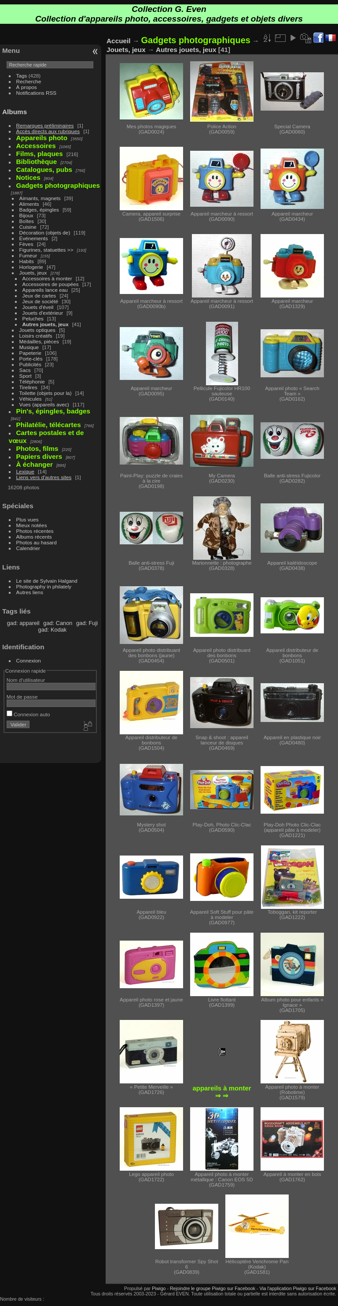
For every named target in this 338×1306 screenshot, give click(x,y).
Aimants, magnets (40, 198)
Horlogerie (31, 267)
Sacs (25, 370)
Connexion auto (28, 714)
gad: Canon (57, 623)
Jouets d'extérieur (42, 313)
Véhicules (30, 399)
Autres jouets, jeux (45, 324)
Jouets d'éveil (38, 307)
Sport (25, 376)
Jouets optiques (37, 330)
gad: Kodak (52, 629)
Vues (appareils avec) (44, 404)
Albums (14, 111)
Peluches (33, 318)
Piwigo (158, 1288)
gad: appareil (23, 623)
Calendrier (28, 548)
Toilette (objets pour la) (45, 393)
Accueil (119, 41)
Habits (26, 261)
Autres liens (29, 592)
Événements (33, 238)
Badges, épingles (39, 209)
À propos (26, 87)
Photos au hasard (36, 542)
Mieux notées (31, 525)
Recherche (28, 81)
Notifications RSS (36, 93)
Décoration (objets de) (44, 232)
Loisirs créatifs (35, 336)
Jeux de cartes (39, 295)
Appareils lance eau (45, 290)
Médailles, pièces (39, 341)
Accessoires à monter (47, 278)
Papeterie (30, 353)
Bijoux (26, 215)
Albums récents (34, 537)
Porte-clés (31, 358)
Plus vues (27, 519)
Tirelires (28, 387)
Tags (21, 75)
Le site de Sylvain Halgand (46, 581)
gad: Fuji (87, 623)
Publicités (30, 364)
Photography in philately (44, 586)
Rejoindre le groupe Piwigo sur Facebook (212, 1288)
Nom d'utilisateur (26, 680)
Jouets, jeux (33, 272)
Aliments (29, 204)
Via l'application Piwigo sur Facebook (297, 1288)
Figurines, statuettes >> (46, 250)
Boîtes (26, 221)
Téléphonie (32, 381)
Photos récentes (35, 531)
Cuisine (28, 227)
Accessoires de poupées (50, 284)
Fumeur (28, 255)
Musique (29, 347)
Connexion (28, 660)
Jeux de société (40, 301)
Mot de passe (22, 697)
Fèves (26, 244)
